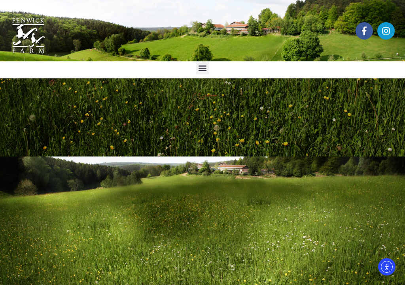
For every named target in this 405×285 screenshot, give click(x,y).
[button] (202, 67)
